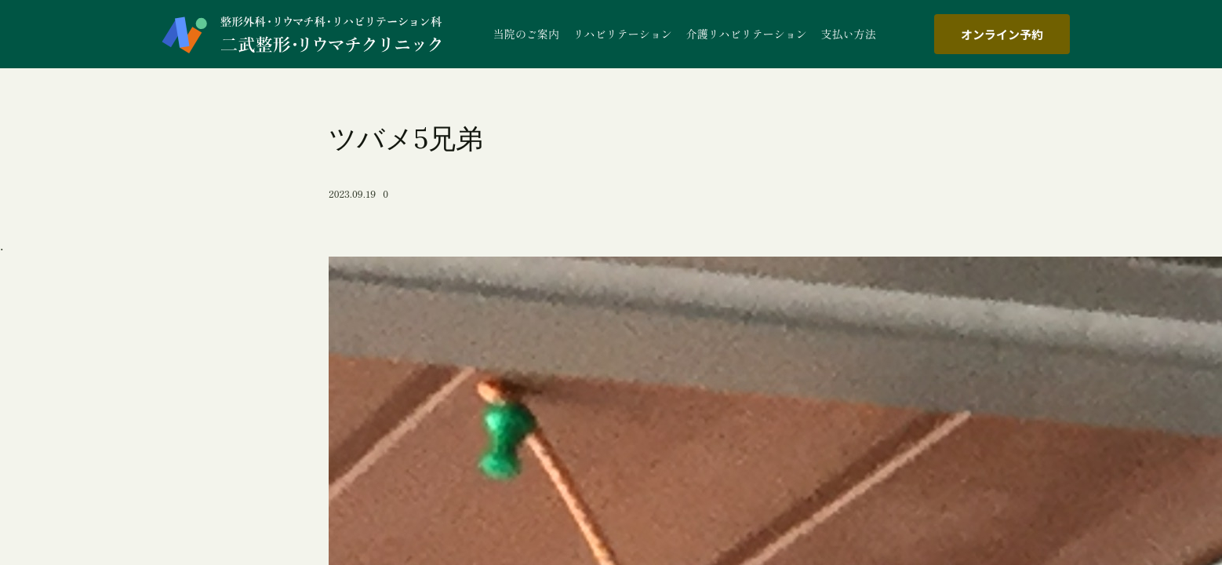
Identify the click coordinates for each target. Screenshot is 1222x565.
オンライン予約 (1002, 34)
